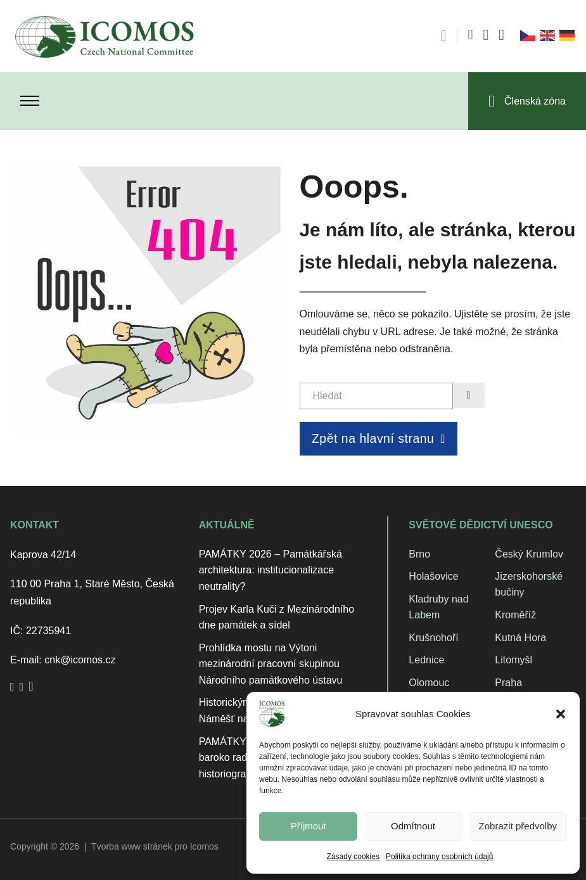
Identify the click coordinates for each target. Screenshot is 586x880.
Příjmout (308, 825)
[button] (560, 714)
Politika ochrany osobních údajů (439, 856)
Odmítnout (413, 825)
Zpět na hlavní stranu (378, 438)
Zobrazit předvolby (518, 825)
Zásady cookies (353, 856)
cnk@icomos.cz (79, 659)
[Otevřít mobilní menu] (29, 101)
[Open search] (436, 36)
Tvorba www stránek (131, 846)
